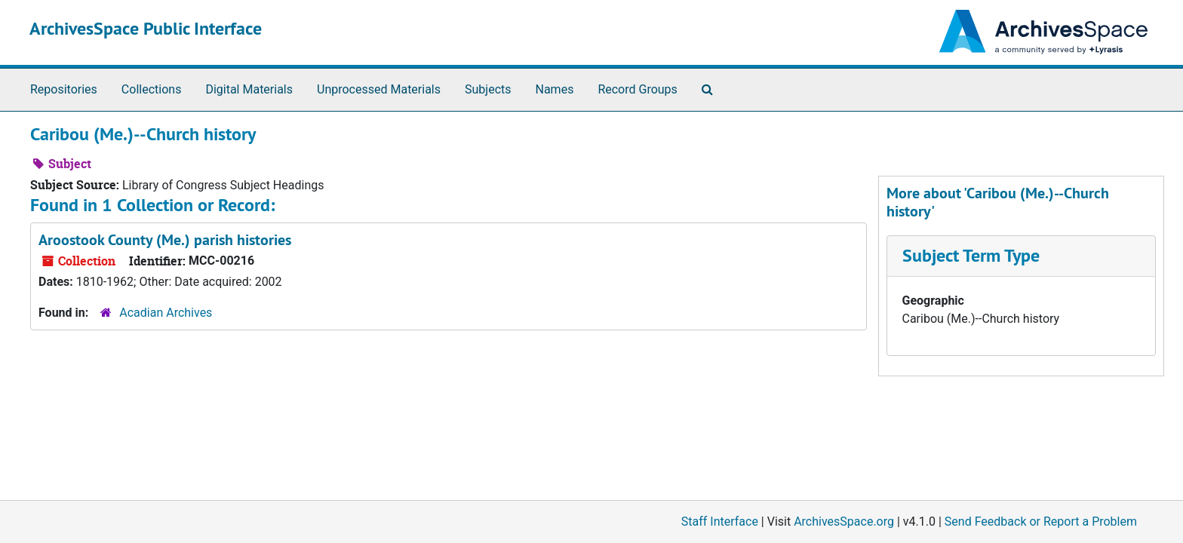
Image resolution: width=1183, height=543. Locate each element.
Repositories (63, 89)
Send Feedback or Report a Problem (1041, 521)
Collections (151, 89)
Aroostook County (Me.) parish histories (164, 240)
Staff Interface (719, 521)
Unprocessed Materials (379, 89)
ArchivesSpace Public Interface (145, 28)
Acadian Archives (165, 312)
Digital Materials (249, 89)
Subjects (488, 89)
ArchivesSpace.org (844, 521)
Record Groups (637, 89)
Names (555, 89)
